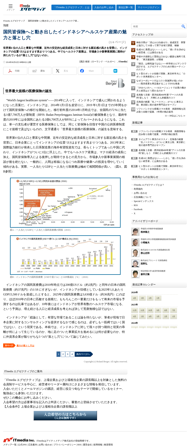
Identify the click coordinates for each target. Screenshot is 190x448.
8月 (165, 310)
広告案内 (32, 444)
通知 (42, 71)
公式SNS (22, 444)
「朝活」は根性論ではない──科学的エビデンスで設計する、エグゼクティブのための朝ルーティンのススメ (161, 66)
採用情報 (97, 444)
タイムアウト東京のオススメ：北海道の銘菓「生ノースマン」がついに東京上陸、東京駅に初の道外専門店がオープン (162, 142)
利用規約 (138, 189)
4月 (134, 298)
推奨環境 (108, 444)
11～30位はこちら (174, 115)
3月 (142, 298)
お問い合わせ (140, 193)
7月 (173, 310)
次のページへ (83, 354)
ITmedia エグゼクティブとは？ (149, 185)
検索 (183, 26)
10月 (150, 310)
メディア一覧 (10, 444)
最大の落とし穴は (25, 345)
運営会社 (87, 444)
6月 (134, 316)
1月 (158, 298)
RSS (136, 205)
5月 (142, 316)
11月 (142, 310)
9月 (158, 310)
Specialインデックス (144, 201)
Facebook (138, 209)
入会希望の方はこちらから (65, 415)
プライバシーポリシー (65, 444)
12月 (135, 310)
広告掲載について (143, 197)
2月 (150, 298)
